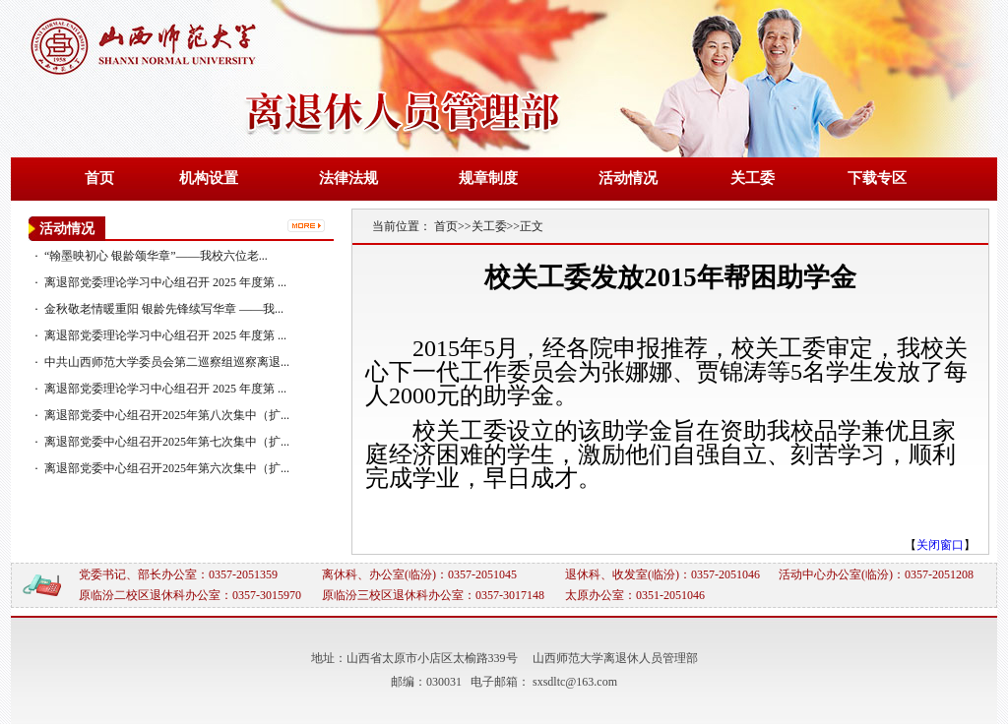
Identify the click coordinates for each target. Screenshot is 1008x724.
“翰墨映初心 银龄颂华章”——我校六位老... (156, 256)
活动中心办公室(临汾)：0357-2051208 (876, 574)
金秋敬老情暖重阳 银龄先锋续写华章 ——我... (164, 309)
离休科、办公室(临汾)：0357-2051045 (419, 574)
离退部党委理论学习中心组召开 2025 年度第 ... (165, 282)
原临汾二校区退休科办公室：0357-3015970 (190, 595)
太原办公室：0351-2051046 (635, 595)
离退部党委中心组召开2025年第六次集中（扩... (166, 468)
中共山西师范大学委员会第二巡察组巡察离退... (166, 362)
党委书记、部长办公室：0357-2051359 (178, 574)
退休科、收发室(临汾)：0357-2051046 (662, 574)
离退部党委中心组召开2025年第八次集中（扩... (166, 415)
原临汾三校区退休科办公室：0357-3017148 (433, 595)
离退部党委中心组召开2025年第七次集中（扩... (166, 442)
